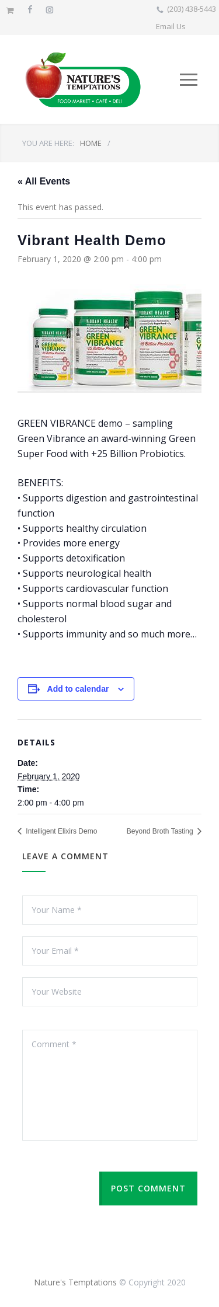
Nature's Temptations (75, 1282)
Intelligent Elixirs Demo (60, 831)
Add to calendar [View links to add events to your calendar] (78, 688)
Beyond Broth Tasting (161, 831)
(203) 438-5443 (191, 9)
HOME (91, 143)
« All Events (44, 181)
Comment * (109, 1085)
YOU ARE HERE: (48, 143)
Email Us (171, 26)
